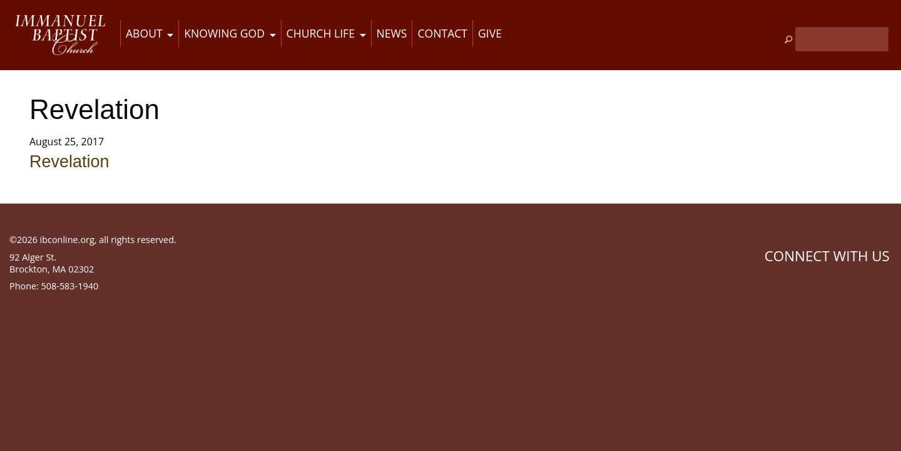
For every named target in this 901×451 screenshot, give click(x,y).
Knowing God (224, 33)
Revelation (69, 161)
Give (490, 33)
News (392, 33)
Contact (442, 33)
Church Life (321, 33)
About (144, 33)
